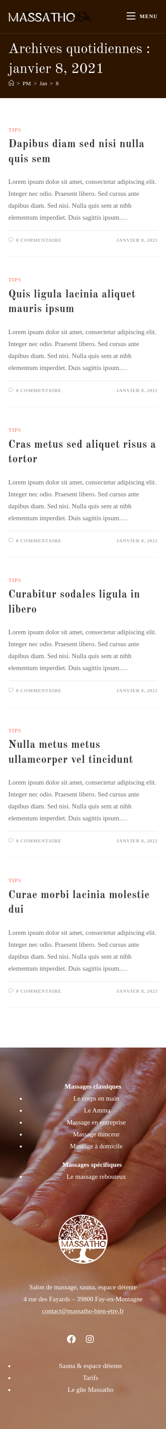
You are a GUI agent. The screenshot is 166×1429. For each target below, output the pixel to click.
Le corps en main (96, 1098)
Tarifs (90, 1377)
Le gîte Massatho (90, 1389)
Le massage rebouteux (96, 1176)
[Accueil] (11, 83)
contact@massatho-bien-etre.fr (83, 1311)
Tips (14, 130)
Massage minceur (96, 1134)
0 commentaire (39, 240)
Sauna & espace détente (90, 1365)
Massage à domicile (96, 1146)
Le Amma (97, 1110)
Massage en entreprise (96, 1122)
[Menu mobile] (142, 16)
